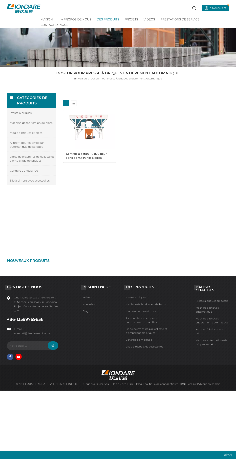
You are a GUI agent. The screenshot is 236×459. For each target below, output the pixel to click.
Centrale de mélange (24, 170)
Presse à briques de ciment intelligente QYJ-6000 (39, 271)
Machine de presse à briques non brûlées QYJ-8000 (40, 255)
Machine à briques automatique (207, 378)
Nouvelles (89, 372)
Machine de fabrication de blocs (31, 123)
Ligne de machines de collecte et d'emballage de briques (32, 158)
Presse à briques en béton (212, 369)
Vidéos (149, 19)
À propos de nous (76, 19)
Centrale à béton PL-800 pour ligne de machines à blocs (86, 155)
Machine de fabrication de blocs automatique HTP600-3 (39, 321)
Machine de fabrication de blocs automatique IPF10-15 (39, 221)
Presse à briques (21, 113)
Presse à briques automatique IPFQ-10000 (39, 205)
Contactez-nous (54, 25)
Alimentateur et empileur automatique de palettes (27, 144)
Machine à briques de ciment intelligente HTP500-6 (40, 238)
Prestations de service (179, 19)
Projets (131, 19)
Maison (46, 19)
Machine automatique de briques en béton (212, 410)
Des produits (108, 19)
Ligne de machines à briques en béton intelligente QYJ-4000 (40, 288)
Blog (85, 379)
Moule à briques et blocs (26, 132)
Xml (131, 452)
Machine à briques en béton (209, 399)
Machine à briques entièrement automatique (212, 388)
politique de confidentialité (161, 452)
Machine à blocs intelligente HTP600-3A (40, 304)
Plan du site (118, 452)
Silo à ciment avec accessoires (30, 180)
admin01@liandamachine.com (33, 401)
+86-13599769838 (25, 388)
